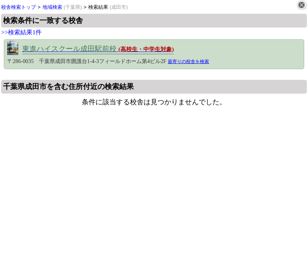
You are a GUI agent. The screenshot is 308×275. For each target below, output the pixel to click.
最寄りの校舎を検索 (188, 61)
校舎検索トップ (18, 7)
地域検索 (62, 7)
